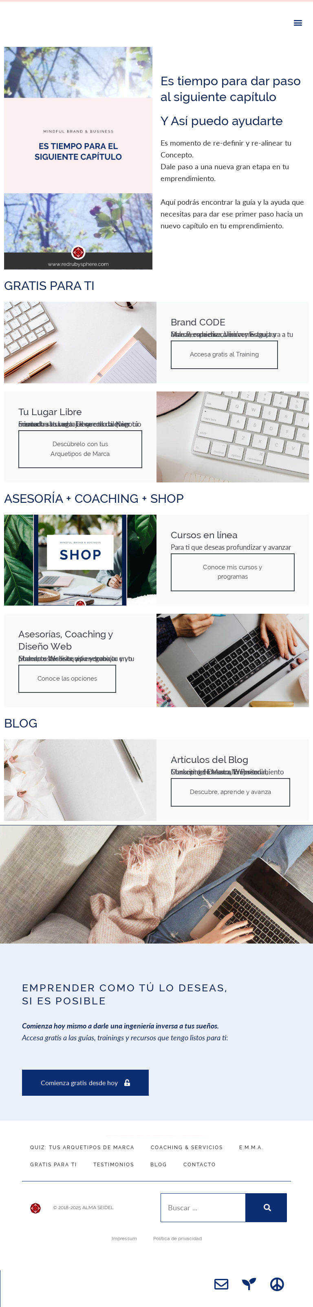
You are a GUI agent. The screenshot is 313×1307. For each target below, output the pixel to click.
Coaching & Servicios (187, 1143)
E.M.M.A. (251, 1143)
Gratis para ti (53, 1160)
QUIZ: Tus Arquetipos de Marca (82, 1143)
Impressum (124, 1234)
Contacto (199, 1160)
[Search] (266, 1204)
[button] (298, 22)
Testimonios (113, 1160)
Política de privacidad (177, 1234)
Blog (158, 1160)
